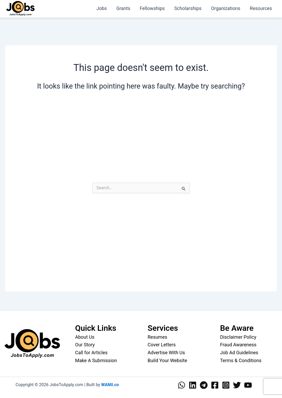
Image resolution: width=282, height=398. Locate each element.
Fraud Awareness (238, 344)
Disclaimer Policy (238, 337)
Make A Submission (96, 360)
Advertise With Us (166, 352)
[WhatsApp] (182, 385)
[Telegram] (204, 385)
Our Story (85, 344)
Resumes (157, 337)
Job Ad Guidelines (239, 352)
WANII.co (110, 384)
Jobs (101, 8)
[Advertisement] (141, 141)
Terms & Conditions (240, 360)
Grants (123, 8)
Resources (261, 8)
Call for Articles (91, 352)
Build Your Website (167, 360)
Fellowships (152, 8)
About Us (84, 337)
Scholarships (188, 8)
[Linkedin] (193, 385)
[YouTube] (248, 385)
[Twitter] (237, 385)
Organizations (225, 8)
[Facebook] (215, 385)
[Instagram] (226, 385)
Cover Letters (162, 344)
